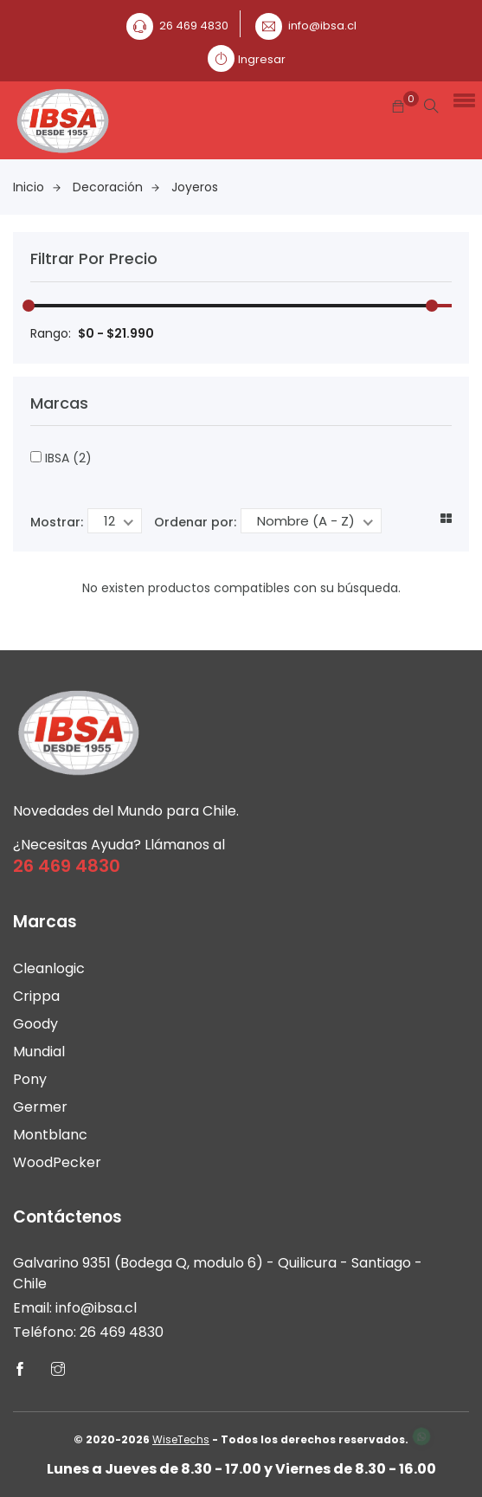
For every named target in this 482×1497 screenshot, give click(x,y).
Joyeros (194, 187)
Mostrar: (56, 522)
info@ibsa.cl (322, 25)
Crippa (36, 996)
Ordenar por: (195, 522)
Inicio (37, 187)
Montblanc (50, 1135)
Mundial (39, 1051)
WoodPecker (57, 1162)
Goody (35, 1024)
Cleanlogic (49, 968)
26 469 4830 (193, 25)
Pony (30, 1079)
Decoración (116, 187)
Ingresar (262, 59)
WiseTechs (180, 1439)
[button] (461, 100)
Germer (40, 1107)
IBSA (61, 458)
